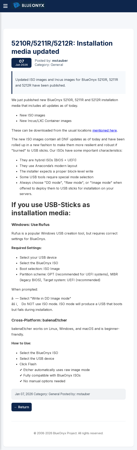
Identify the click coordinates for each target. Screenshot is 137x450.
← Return (21, 407)
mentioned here (104, 130)
